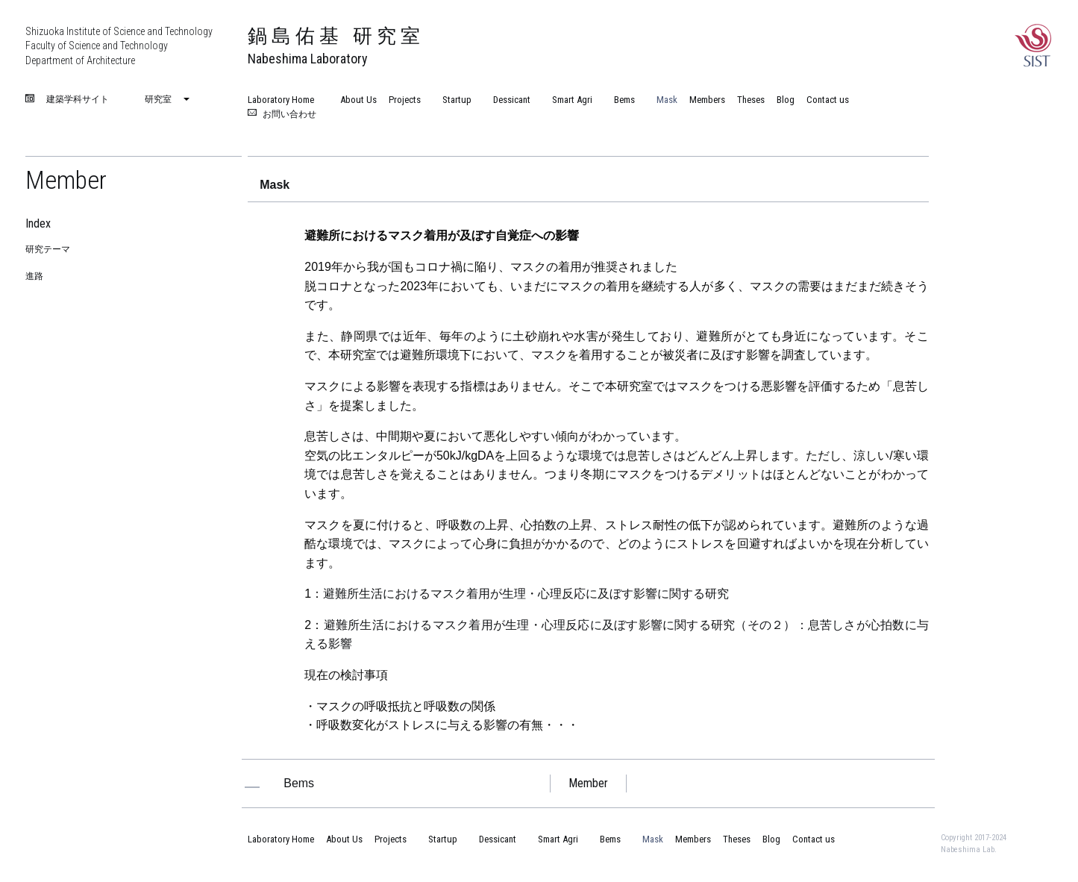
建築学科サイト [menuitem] (77, 100)
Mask (662, 99)
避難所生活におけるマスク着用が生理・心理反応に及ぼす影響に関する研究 (526, 593)
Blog (786, 99)
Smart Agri (567, 99)
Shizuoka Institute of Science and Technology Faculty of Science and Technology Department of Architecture (119, 45)
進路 (34, 276)
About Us (358, 99)
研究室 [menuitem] (158, 99)
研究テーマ (47, 249)
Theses (751, 99)
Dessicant (506, 99)
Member (66, 180)
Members (707, 99)
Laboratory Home (281, 99)
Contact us (827, 99)
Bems (619, 99)
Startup (452, 99)
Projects (405, 99)
